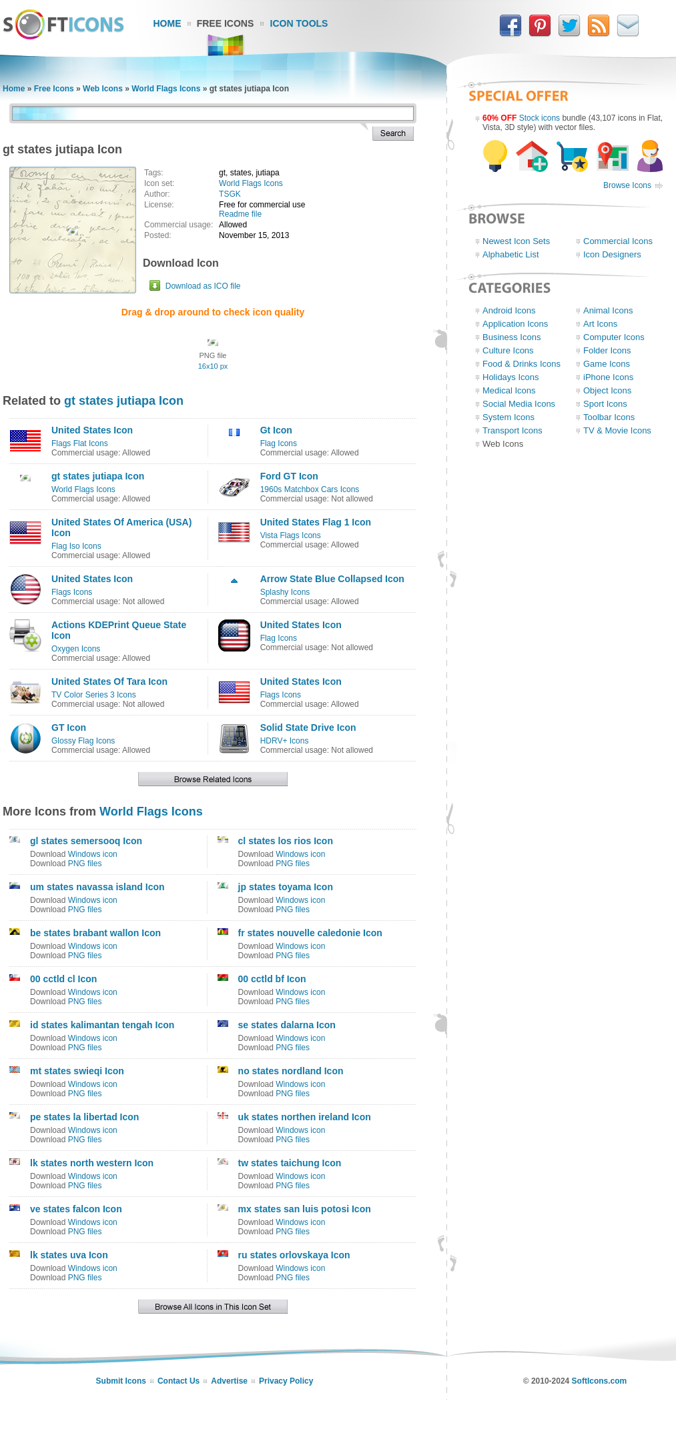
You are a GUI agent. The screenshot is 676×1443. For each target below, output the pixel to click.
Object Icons (607, 390)
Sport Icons (605, 404)
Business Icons (511, 337)
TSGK (230, 194)
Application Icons (515, 324)
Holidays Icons (510, 377)
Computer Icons (614, 337)
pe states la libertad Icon (84, 1117)
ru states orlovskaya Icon (294, 1255)
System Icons (508, 417)
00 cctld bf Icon (272, 979)
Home (167, 23)
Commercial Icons (618, 241)
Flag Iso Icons (76, 546)
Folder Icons (607, 350)
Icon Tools (299, 23)
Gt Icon (276, 430)
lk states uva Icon (69, 1255)
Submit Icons (121, 1381)
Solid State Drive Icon (308, 727)
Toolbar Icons (609, 417)
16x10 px (213, 366)
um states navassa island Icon (97, 887)
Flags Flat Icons (79, 443)
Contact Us (178, 1381)
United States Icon (92, 430)
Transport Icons (512, 430)
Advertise (229, 1381)
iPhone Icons (608, 377)
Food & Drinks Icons (521, 364)
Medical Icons (508, 390)
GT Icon (68, 727)
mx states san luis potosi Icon (304, 1209)
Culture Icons (508, 350)
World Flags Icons (165, 88)
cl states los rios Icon (285, 841)
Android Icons (509, 310)
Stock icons (539, 118)
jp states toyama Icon (285, 887)
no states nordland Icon (291, 1071)
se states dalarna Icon (287, 1025)
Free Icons (225, 23)
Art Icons (600, 324)
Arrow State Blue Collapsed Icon (332, 578)
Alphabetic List (510, 254)
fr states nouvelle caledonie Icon (310, 933)
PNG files (85, 863)
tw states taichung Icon (290, 1163)
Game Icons (606, 364)
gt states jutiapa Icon (124, 400)
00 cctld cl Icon (63, 979)
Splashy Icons (285, 592)
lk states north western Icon (91, 1163)
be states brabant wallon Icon (95, 933)
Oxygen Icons (75, 648)
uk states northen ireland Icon (304, 1117)
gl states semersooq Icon (86, 841)
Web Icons (103, 88)
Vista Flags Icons (290, 535)
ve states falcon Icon (76, 1209)
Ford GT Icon (289, 476)
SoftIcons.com (599, 1381)
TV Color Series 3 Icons (93, 694)
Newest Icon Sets (516, 241)
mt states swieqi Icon (77, 1071)
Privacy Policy (286, 1381)
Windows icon (92, 854)
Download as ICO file (203, 286)
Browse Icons (627, 185)
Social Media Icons (518, 404)
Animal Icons (608, 310)
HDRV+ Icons (284, 741)
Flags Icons (71, 592)
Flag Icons (278, 443)
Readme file (240, 214)
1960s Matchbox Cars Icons (310, 489)
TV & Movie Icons (617, 430)
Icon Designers (612, 254)
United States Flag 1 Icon (315, 522)
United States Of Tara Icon (109, 681)
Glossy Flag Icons (83, 741)
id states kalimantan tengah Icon (102, 1025)
